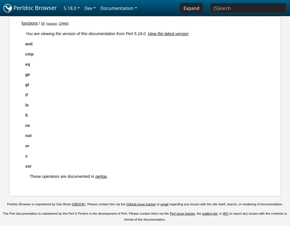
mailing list (210, 213)
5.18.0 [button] (70, 8)
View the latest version (168, 33)
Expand (191, 8)
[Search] (248, 8)
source (52, 23)
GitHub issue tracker (141, 204)
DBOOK (79, 204)
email (165, 204)
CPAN (63, 23)
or (43, 23)
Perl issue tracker (182, 213)
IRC (226, 213)
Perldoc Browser (30, 8)
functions (30, 23)
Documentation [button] (116, 8)
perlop (101, 176)
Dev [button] (88, 8)
